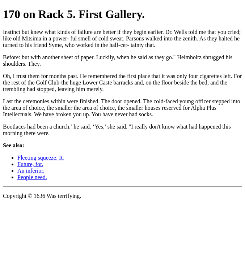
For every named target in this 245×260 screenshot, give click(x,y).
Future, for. (30, 164)
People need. (32, 177)
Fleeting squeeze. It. (40, 158)
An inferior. (31, 171)
